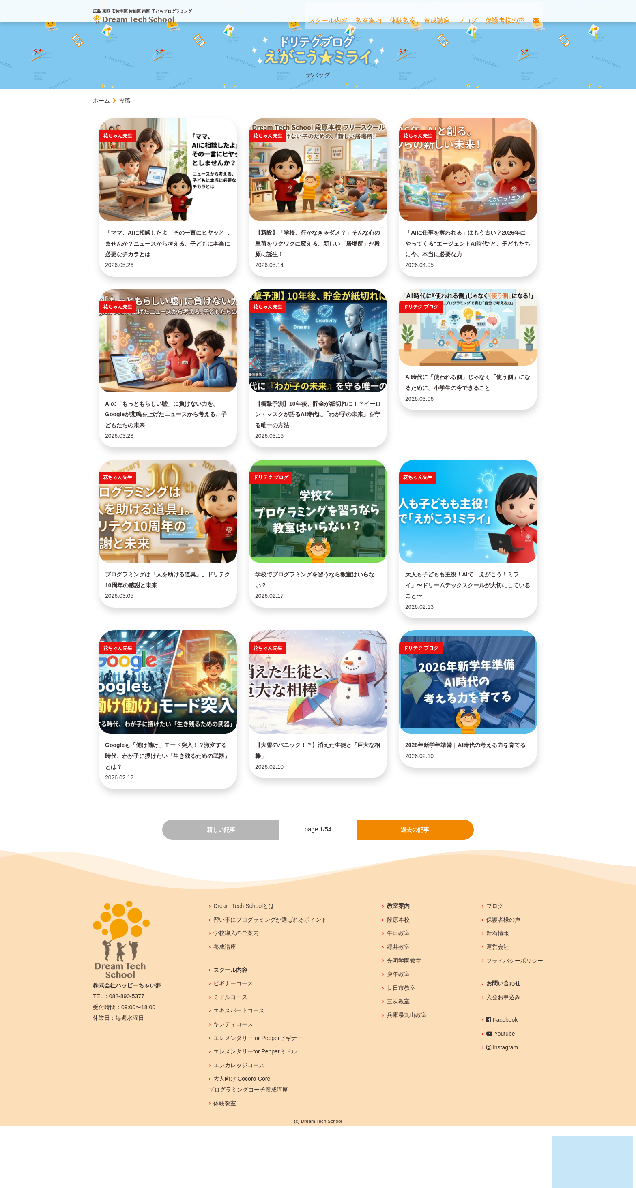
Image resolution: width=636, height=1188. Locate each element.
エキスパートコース (238, 1072)
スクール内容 (230, 1031)
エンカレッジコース (238, 1127)
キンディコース (233, 1086)
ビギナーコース (233, 1045)
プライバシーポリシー (514, 1022)
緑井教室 (398, 1008)
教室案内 (398, 968)
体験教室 (224, 1165)
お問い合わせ (503, 1045)
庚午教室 (398, 1036)
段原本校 (398, 981)
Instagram (502, 1109)
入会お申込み (503, 1058)
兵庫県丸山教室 (407, 1076)
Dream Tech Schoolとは (243, 968)
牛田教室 (398, 995)
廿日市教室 (401, 1049)
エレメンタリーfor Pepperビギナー (257, 1099)
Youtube (500, 1095)
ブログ (494, 968)
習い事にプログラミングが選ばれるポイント (270, 981)
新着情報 (497, 995)
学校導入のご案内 (236, 995)
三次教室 (398, 1063)
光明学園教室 (404, 1022)
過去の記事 (415, 890)
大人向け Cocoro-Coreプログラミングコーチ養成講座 (248, 1146)
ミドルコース (230, 1058)
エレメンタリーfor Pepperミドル (255, 1113)
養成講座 (224, 1008)
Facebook (502, 1082)
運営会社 (497, 1008)
